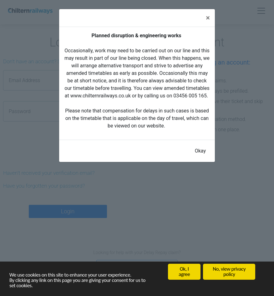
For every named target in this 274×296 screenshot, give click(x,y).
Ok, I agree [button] (184, 272)
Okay (200, 151)
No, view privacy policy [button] (229, 272)
